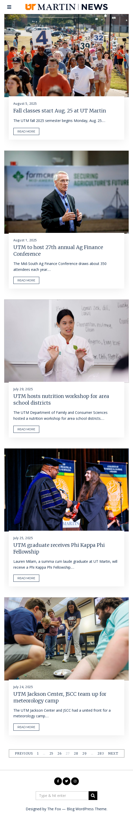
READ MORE (26, 131)
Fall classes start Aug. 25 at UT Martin (59, 111)
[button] (93, 795)
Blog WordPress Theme (87, 808)
